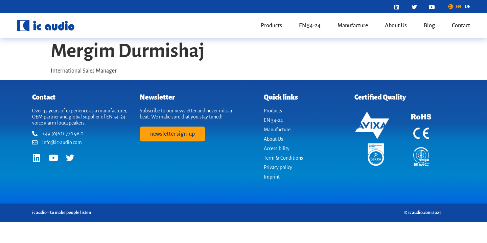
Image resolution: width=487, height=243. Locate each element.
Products (271, 26)
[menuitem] (454, 7)
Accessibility (276, 148)
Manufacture (353, 26)
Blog (429, 26)
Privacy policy (278, 167)
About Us (396, 26)
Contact (461, 26)
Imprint (272, 177)
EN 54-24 (310, 26)
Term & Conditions (283, 158)
